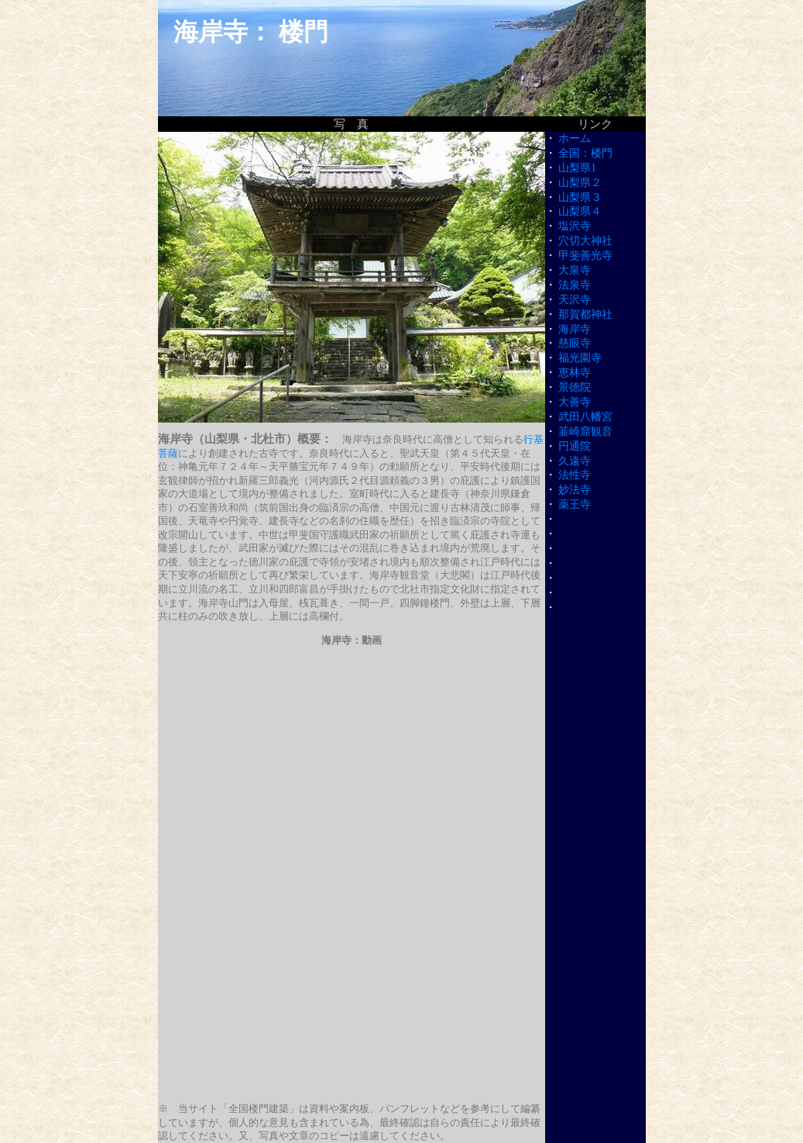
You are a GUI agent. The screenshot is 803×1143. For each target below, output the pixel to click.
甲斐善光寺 (585, 255)
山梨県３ (580, 197)
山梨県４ (580, 211)
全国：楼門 (585, 153)
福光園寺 (580, 358)
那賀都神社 (585, 314)
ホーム (574, 138)
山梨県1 (577, 168)
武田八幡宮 (585, 417)
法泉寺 (574, 285)
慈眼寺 (574, 343)
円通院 (574, 446)
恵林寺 (574, 372)
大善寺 (574, 402)
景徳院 (574, 387)
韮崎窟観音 (585, 431)
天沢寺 (574, 300)
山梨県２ (580, 182)
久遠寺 (574, 461)
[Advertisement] (351, 983)
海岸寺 (574, 329)
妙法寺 (574, 490)
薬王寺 (574, 504)
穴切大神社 (585, 241)
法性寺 (574, 475)
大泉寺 (574, 270)
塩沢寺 (574, 226)
